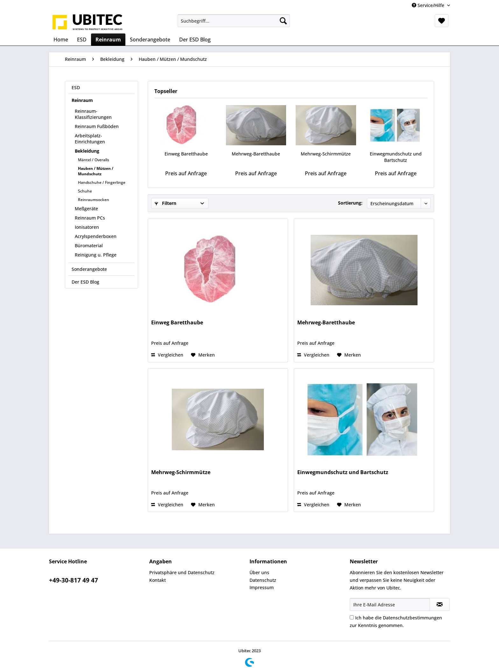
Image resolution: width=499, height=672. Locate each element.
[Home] (61, 39)
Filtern (165, 203)
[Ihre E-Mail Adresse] (390, 604)
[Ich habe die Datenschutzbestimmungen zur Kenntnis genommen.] (352, 617)
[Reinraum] (108, 39)
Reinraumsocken (93, 199)
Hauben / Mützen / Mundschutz (95, 171)
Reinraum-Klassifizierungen (93, 114)
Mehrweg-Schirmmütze (326, 154)
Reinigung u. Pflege (95, 255)
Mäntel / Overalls (93, 160)
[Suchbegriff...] (234, 20)
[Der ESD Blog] (195, 39)
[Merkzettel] (441, 20)
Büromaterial (89, 245)
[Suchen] (283, 20)
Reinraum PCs (90, 218)
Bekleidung (87, 151)
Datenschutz (263, 580)
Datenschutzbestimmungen (412, 618)
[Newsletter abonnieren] (440, 604)
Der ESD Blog (85, 282)
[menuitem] (234, 20)
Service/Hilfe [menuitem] (429, 5)
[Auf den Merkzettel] (203, 355)
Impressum (262, 587)
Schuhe (85, 191)
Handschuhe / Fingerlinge (101, 182)
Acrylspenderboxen (95, 236)
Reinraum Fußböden (97, 126)
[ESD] (82, 39)
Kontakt (157, 580)
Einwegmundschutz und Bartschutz (396, 157)
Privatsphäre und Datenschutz (181, 572)
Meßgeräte (86, 209)
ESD (76, 87)
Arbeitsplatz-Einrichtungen (90, 139)
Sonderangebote (89, 269)
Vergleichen (167, 355)
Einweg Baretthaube (186, 154)
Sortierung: (350, 203)
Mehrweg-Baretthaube (256, 154)
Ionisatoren (87, 227)
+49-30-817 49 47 (73, 580)
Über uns (259, 572)
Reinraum (82, 100)
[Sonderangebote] (150, 39)
